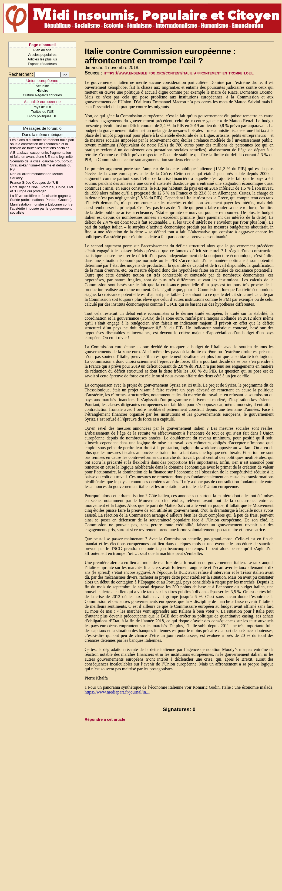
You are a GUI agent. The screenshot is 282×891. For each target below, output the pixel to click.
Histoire (42, 90)
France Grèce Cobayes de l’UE (34, 182)
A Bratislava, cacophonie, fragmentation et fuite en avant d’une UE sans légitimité (41, 155)
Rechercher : (20, 74)
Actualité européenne (42, 102)
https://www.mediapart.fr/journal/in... (117, 692)
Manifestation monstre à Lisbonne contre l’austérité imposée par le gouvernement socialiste (41, 208)
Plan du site (42, 50)
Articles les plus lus (42, 59)
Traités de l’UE (42, 112)
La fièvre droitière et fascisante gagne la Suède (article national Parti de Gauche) (41, 198)
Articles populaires (42, 55)
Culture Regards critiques (42, 95)
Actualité (42, 86)
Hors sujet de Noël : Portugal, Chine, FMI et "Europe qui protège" (41, 189)
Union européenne (42, 80)
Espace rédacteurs (42, 64)
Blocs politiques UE (42, 116)
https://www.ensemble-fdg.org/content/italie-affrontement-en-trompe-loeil (179, 73)
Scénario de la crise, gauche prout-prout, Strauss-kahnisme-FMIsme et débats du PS (41, 165)
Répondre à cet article (105, 719)
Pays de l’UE (42, 107)
